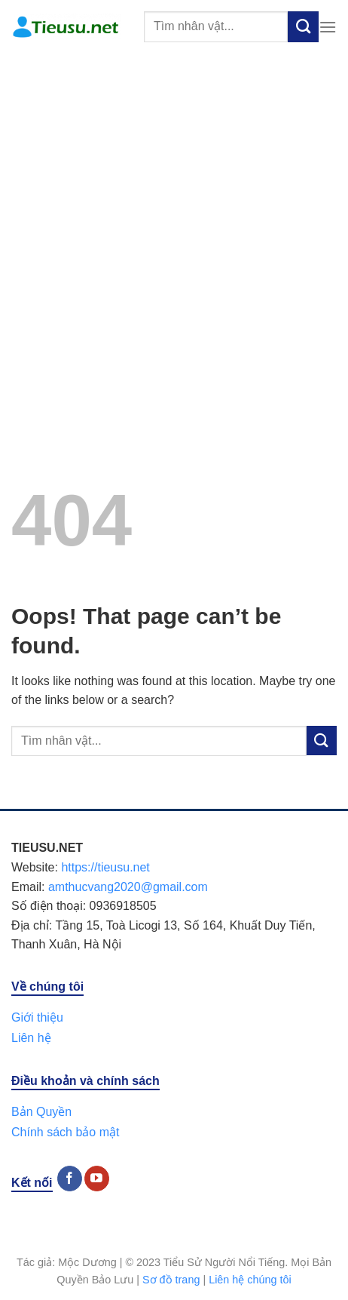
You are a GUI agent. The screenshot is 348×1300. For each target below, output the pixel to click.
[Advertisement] (174, 235)
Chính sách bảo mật (65, 1132)
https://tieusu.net (105, 867)
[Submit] (303, 26)
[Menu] (328, 26)
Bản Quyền (41, 1111)
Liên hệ (31, 1037)
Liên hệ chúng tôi (250, 1280)
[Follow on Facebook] (69, 1178)
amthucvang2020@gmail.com (128, 886)
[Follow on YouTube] (96, 1178)
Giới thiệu (37, 1017)
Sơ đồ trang (171, 1280)
